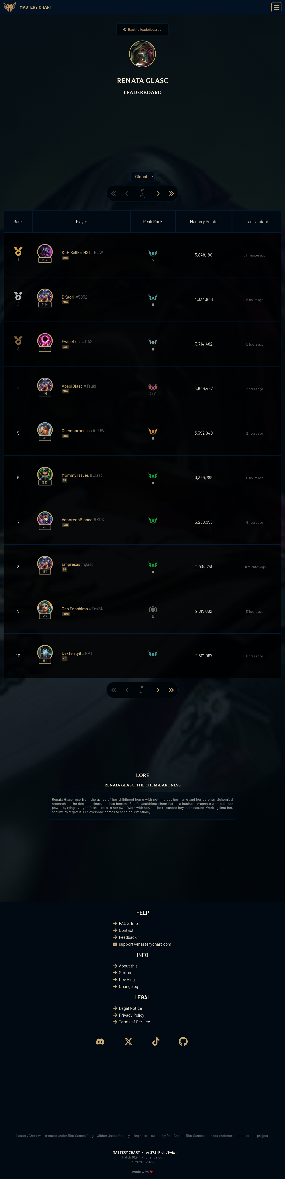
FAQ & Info (128, 923)
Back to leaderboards (142, 29)
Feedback (128, 937)
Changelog (128, 986)
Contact (126, 930)
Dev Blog (127, 979)
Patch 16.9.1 (131, 1157)
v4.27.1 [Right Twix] (161, 1152)
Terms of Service (134, 1021)
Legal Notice (130, 1008)
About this (128, 965)
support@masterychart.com (145, 944)
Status (125, 972)
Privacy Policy (131, 1015)
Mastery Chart (36, 7)
